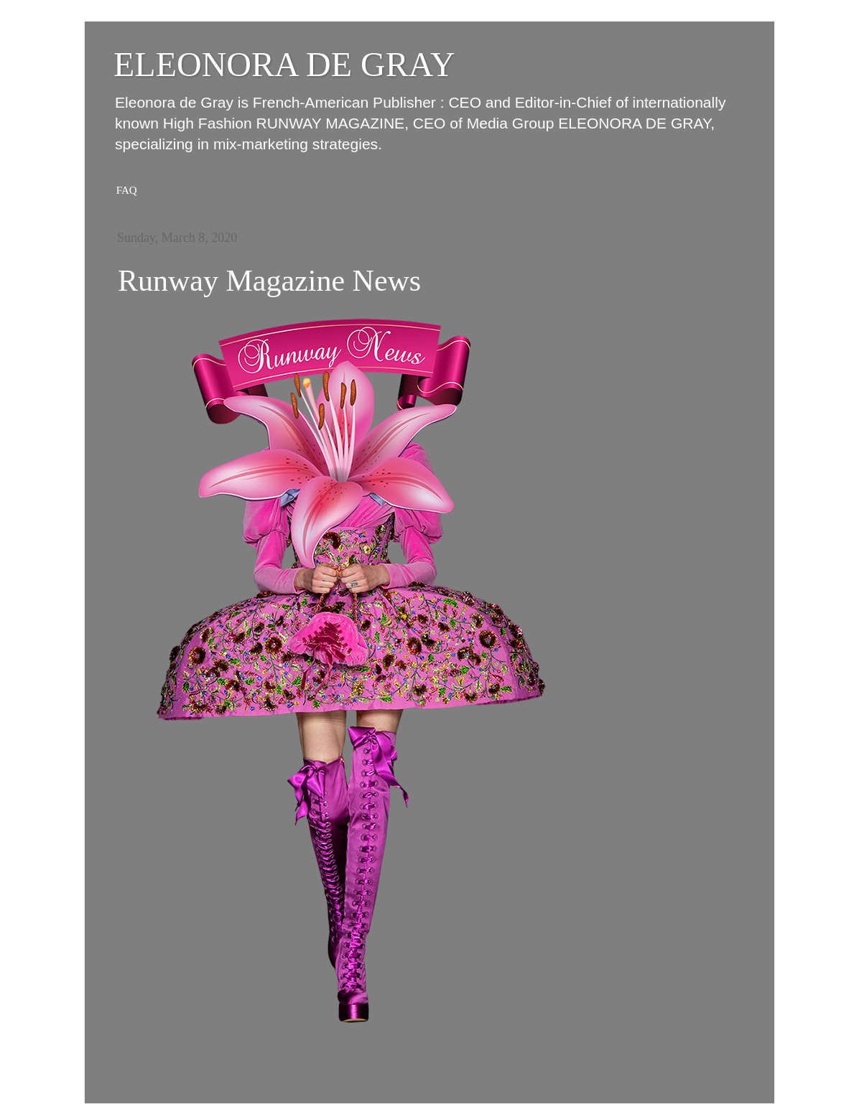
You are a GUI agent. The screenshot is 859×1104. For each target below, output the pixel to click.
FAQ (126, 190)
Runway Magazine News (269, 280)
